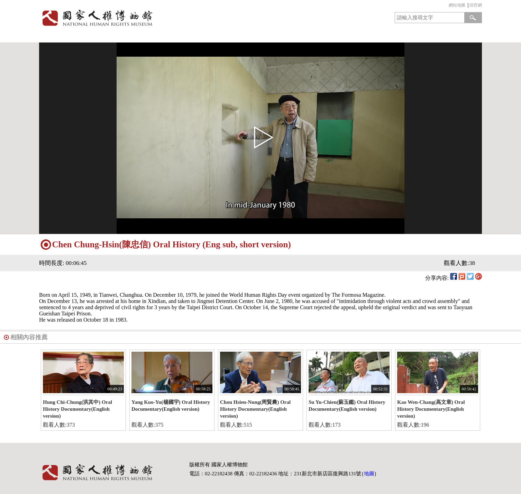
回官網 (475, 5)
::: (447, 6)
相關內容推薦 (29, 337)
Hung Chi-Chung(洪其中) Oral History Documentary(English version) (77, 409)
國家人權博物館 (147, 18)
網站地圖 (457, 5)
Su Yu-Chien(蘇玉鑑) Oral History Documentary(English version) (347, 405)
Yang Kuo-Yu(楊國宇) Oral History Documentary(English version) (170, 405)
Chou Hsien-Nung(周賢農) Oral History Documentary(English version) (255, 409)
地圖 (369, 473)
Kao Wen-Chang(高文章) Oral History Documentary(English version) (431, 409)
